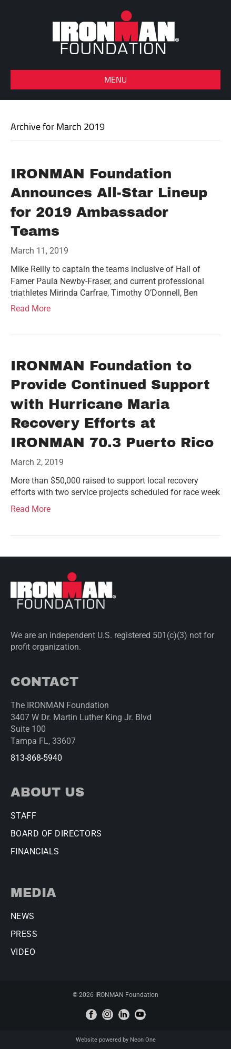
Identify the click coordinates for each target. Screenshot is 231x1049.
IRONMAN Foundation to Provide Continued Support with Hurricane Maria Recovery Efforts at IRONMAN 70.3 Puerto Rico (112, 404)
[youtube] (140, 1014)
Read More (31, 309)
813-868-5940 (36, 758)
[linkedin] (123, 1014)
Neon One (143, 1039)
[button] (115, 79)
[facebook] (91, 1014)
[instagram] (107, 1014)
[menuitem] (115, 820)
